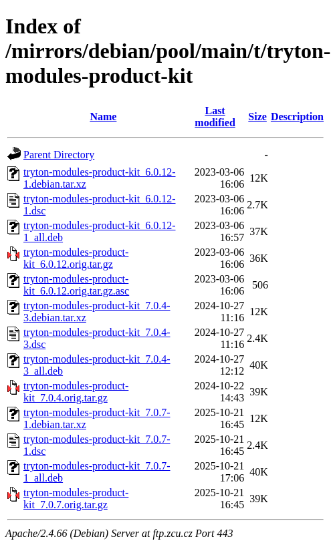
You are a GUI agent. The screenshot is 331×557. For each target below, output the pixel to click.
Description (297, 116)
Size (257, 116)
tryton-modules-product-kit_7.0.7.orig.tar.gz (75, 498)
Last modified (215, 116)
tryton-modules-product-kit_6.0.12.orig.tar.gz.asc (76, 285)
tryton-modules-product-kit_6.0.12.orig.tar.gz (75, 258)
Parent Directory (58, 154)
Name (103, 116)
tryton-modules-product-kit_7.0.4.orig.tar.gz (75, 391)
